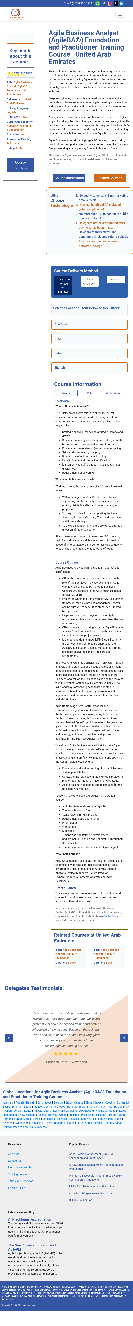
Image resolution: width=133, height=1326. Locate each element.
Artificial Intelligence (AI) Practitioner (91, 1193)
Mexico (122, 1110)
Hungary (72, 1106)
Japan (8, 1110)
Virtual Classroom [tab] (90, 281)
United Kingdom (113, 1123)
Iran (103, 1106)
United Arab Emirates (89, 1123)
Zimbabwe (41, 1127)
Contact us (109, 916)
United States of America (18, 1127)
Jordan (18, 1110)
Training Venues (18, 1174)
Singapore (48, 1119)
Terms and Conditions (21, 1181)
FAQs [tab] (89, 393)
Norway (52, 1115)
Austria (20, 1102)
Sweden (7, 1123)
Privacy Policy (16, 1188)
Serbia (37, 1119)
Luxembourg (86, 1110)
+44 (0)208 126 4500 (77, 3)
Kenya (27, 1110)
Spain (118, 1119)
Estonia (16, 1106)
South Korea (105, 1119)
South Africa (88, 1119)
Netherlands (10, 1115)
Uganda (58, 1123)
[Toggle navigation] (120, 14)
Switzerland (21, 1123)
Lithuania (71, 1110)
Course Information (20, 165)
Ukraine (70, 1123)
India (82, 1106)
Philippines (87, 1115)
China (88, 1102)
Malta (112, 1110)
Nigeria (41, 1115)
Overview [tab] (66, 393)
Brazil (69, 1102)
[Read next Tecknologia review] (14, 1038)
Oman (63, 1115)
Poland (100, 1115)
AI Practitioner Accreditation (29, 1220)
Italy (127, 1106)
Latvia (47, 1110)
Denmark (122, 1102)
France (37, 1106)
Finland (27, 1106)
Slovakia (62, 1119)
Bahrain (30, 1102)
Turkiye (47, 1123)
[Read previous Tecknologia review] (119, 1038)
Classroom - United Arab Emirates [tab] (63, 285)
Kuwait (38, 1110)
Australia (8, 1102)
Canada (78, 1102)
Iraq (110, 1106)
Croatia (98, 1102)
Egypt (6, 1106)
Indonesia (93, 1106)
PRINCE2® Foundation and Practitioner (92, 1186)
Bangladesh (44, 1102)
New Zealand (27, 1115)
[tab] (62, 285)
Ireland (118, 1106)
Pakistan (73, 1115)
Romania (8, 1119)
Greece (61, 1106)
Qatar (122, 1115)
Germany (49, 1106)
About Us (13, 1154)
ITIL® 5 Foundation (80, 1200)
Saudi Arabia (23, 1119)
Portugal (112, 1115)
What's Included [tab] (113, 393)
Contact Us (15, 1161)
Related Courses (109, 178)
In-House (116, 279)
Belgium (59, 1102)
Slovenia (74, 1119)
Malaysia (101, 1110)
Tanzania (36, 1123)
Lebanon (58, 1110)
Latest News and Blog (21, 1167)
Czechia (110, 1102)
